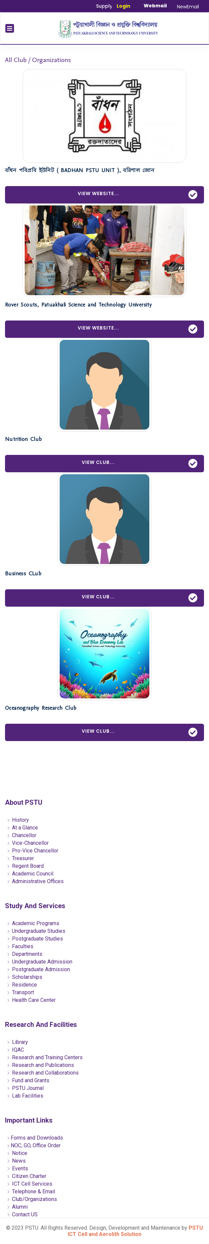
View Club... (140, 463)
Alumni (17, 1207)
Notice (17, 1153)
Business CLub (23, 573)
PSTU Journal (25, 1088)
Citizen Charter (26, 1176)
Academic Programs (33, 923)
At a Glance (22, 827)
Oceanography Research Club (40, 708)
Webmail (155, 5)
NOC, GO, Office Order (34, 1145)
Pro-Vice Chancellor (32, 850)
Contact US (22, 1214)
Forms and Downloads (35, 1138)
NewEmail (188, 6)
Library (17, 1042)
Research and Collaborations (43, 1073)
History (18, 820)
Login (123, 6)
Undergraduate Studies (36, 931)
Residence (22, 985)
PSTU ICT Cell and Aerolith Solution (135, 1231)
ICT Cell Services (29, 1184)
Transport (20, 992)
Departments (24, 954)
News (16, 1161)
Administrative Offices (35, 881)
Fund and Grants (28, 1080)
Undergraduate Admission (39, 962)
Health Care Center (31, 1000)
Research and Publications (40, 1065)
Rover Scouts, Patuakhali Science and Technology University (78, 304)
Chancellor (21, 835)
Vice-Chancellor (28, 843)
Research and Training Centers (45, 1057)
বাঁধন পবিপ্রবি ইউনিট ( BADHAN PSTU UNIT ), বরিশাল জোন (79, 170)
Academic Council (30, 873)
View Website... (138, 194)
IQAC (15, 1050)
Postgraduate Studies (35, 939)
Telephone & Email (31, 1191)
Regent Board (25, 866)
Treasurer (20, 858)
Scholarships (24, 977)
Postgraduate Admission (38, 969)
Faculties (20, 946)
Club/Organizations (32, 1199)
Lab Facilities (25, 1096)
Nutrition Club (23, 439)
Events (17, 1168)
